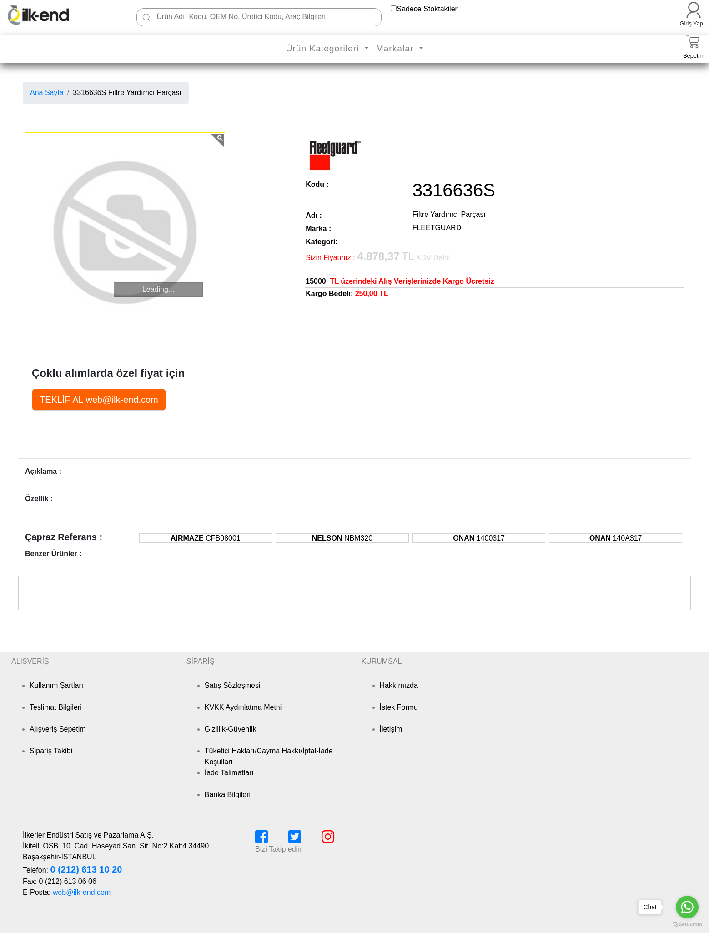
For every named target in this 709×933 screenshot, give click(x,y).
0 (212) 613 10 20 (86, 869)
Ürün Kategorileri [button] (324, 48)
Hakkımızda (399, 685)
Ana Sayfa (47, 92)
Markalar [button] (396, 48)
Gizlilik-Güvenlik (230, 729)
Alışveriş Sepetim (58, 729)
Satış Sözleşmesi (233, 685)
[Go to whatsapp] (687, 907)
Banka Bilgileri (228, 794)
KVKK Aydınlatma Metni (243, 707)
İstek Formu (399, 707)
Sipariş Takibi (51, 751)
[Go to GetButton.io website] (687, 924)
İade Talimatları (229, 773)
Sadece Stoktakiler (427, 9)
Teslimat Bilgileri (56, 707)
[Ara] (146, 17)
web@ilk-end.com (82, 892)
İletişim (391, 729)
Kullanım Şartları (56, 685)
